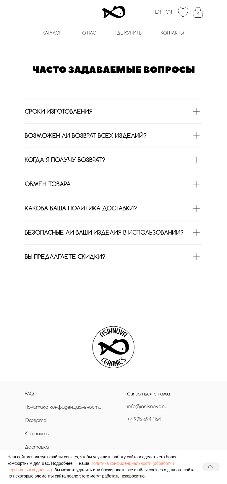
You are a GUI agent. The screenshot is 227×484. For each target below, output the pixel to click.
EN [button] (158, 12)
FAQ (29, 393)
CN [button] (169, 12)
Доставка (37, 447)
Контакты (37, 433)
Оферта (35, 420)
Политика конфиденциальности (63, 407)
